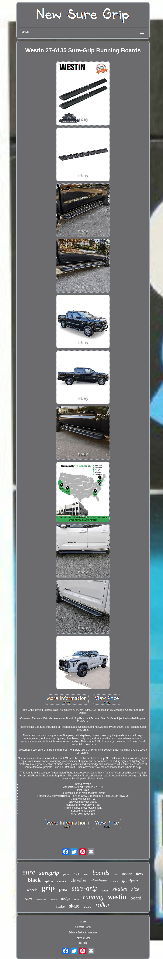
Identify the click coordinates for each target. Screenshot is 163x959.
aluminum (99, 881)
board (136, 898)
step (116, 874)
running (93, 897)
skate (74, 906)
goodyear (130, 880)
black (34, 880)
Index (83, 921)
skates (119, 889)
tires (139, 874)
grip (48, 888)
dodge (65, 899)
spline (49, 881)
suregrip (49, 873)
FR (85, 943)
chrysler (78, 880)
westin (117, 897)
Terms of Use (83, 938)
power (28, 899)
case (87, 906)
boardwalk (41, 899)
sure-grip (85, 888)
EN (80, 943)
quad (76, 899)
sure (29, 872)
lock (76, 874)
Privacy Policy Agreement (83, 932)
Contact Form (83, 927)
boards (101, 872)
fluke (60, 906)
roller (103, 904)
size (135, 889)
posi (63, 889)
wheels (32, 890)
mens (105, 890)
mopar (127, 874)
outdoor (61, 881)
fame (66, 874)
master (54, 899)
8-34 (86, 874)
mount (114, 881)
